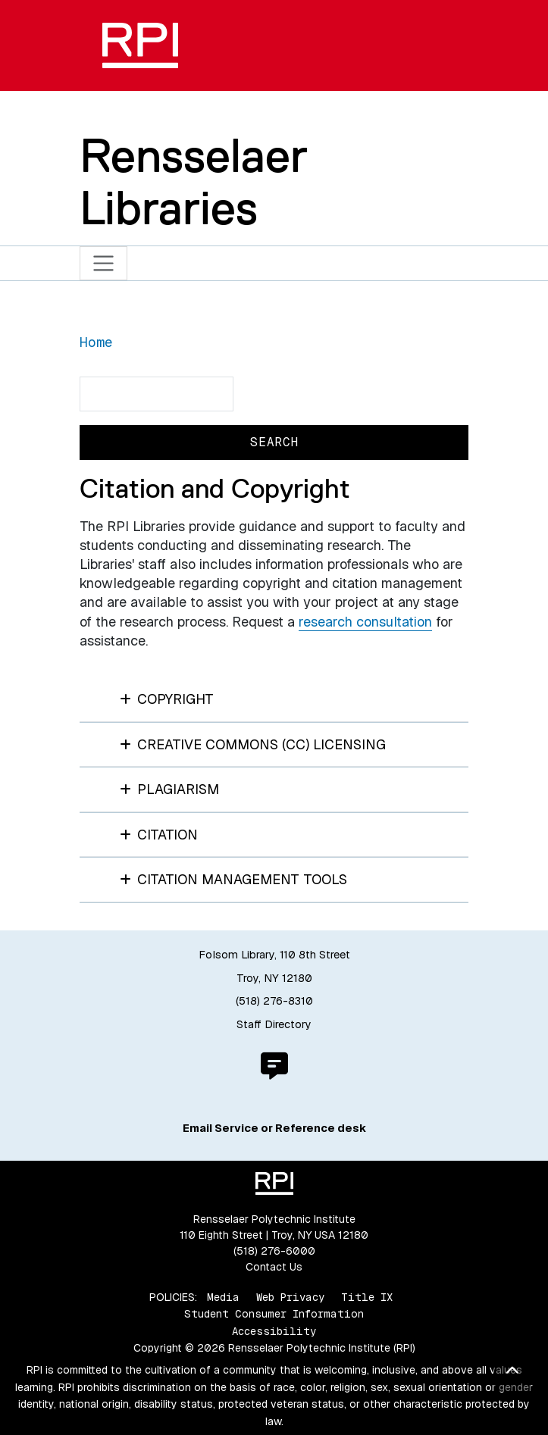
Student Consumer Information (274, 1314)
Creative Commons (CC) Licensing (253, 744)
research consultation (365, 621)
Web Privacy (290, 1297)
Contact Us (274, 1267)
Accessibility (274, 1331)
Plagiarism (170, 789)
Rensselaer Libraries (194, 181)
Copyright (167, 699)
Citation (159, 834)
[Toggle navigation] (103, 263)
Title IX (367, 1297)
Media (223, 1297)
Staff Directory (274, 1024)
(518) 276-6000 (274, 1251)
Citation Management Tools (234, 879)
